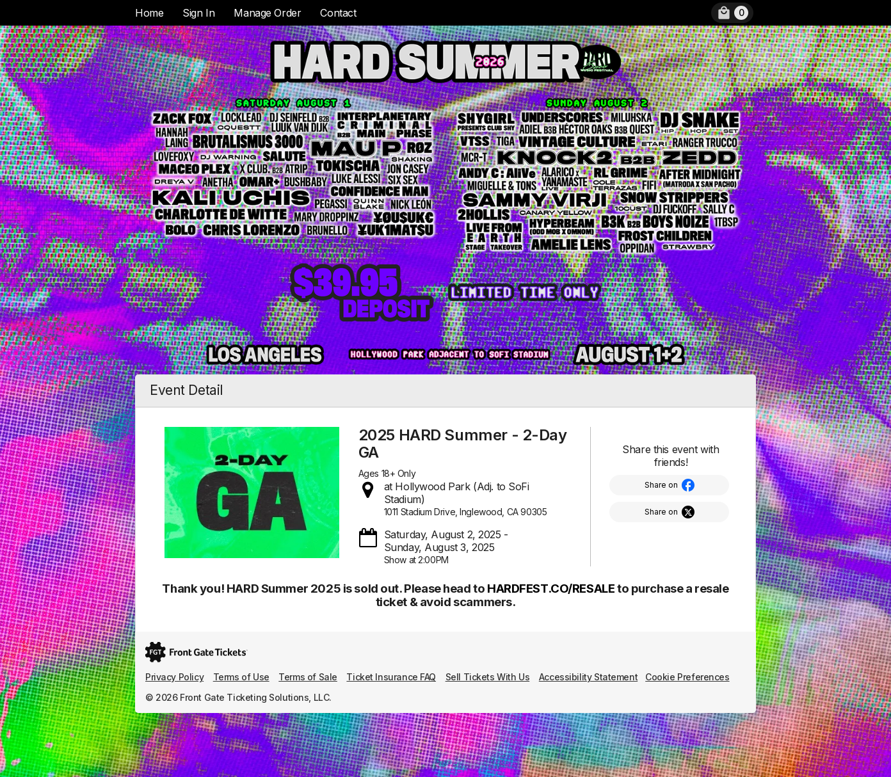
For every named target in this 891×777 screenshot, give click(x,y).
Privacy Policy (174, 676)
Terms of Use (241, 676)
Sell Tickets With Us (488, 676)
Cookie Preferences (687, 676)
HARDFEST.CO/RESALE (550, 588)
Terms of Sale (307, 676)
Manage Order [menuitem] (267, 12)
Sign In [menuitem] (198, 12)
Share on (661, 485)
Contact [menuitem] (338, 12)
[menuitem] (732, 13)
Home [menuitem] (149, 12)
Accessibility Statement (588, 676)
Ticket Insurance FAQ (391, 676)
